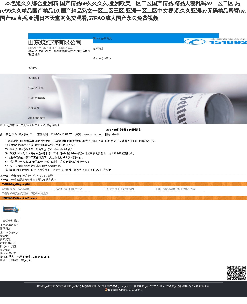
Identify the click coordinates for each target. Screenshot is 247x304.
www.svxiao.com (93, 134)
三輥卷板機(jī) (11, 220)
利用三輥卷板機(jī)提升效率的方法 (176, 189)
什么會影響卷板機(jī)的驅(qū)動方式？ (33, 179)
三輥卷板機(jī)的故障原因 (119, 189)
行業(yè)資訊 (51, 125)
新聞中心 (35, 125)
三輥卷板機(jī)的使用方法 (68, 189)
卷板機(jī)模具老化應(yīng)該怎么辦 (32, 175)
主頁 (23, 125)
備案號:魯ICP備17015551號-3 (123, 289)
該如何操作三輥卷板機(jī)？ (16, 189)
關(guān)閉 (112, 134)
